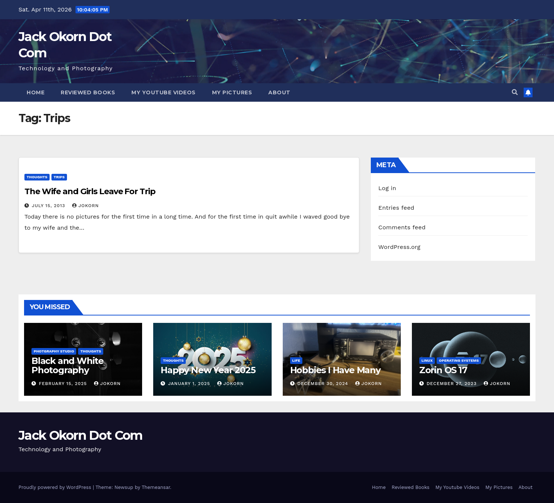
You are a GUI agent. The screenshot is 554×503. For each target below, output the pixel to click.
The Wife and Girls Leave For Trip (89, 191)
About (279, 92)
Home (35, 92)
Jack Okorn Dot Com (80, 435)
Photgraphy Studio (54, 351)
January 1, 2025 (190, 383)
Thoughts (37, 177)
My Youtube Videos (163, 92)
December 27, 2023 (453, 383)
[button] (515, 92)
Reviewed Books (88, 92)
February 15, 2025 (64, 383)
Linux (427, 360)
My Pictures (232, 92)
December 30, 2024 (323, 383)
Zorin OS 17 (443, 370)
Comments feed (402, 227)
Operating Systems (459, 360)
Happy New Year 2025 (208, 370)
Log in (387, 188)
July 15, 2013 (49, 205)
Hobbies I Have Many (335, 370)
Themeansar (156, 487)
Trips (59, 177)
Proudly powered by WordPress (56, 487)
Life (296, 360)
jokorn (85, 205)
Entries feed (396, 207)
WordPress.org (399, 246)
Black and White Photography (67, 365)
